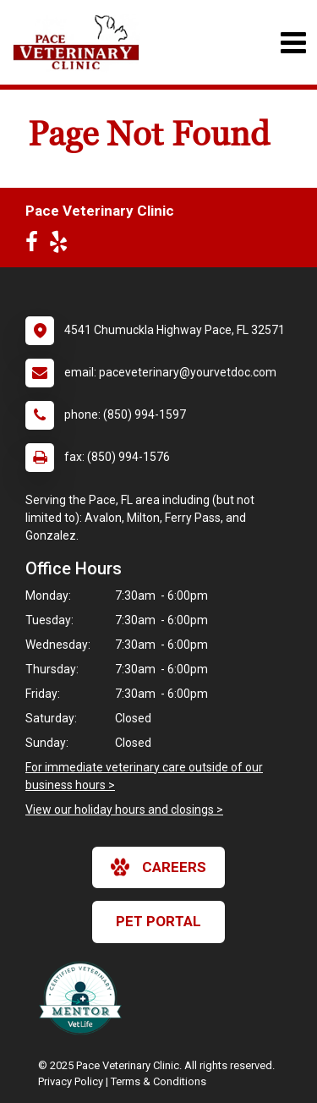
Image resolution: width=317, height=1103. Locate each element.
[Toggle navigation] (293, 43)
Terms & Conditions (158, 1081)
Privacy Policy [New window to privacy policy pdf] (70, 1081)
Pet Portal (158, 921)
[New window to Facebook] (35, 245)
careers (158, 867)
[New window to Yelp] (62, 245)
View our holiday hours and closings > (124, 809)
